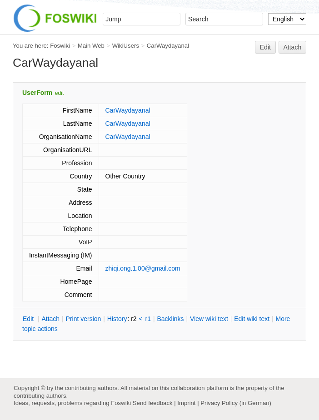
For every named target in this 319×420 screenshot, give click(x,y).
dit (29, 318)
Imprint (186, 403)
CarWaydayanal (168, 45)
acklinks (170, 318)
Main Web (91, 45)
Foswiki (60, 45)
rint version (83, 318)
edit (59, 93)
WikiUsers (125, 45)
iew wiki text (209, 318)
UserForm (37, 92)
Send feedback (153, 403)
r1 (148, 318)
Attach (293, 47)
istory (117, 318)
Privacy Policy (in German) (235, 403)
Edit (265, 47)
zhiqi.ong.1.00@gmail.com (142, 268)
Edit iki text (251, 318)
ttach (50, 318)
